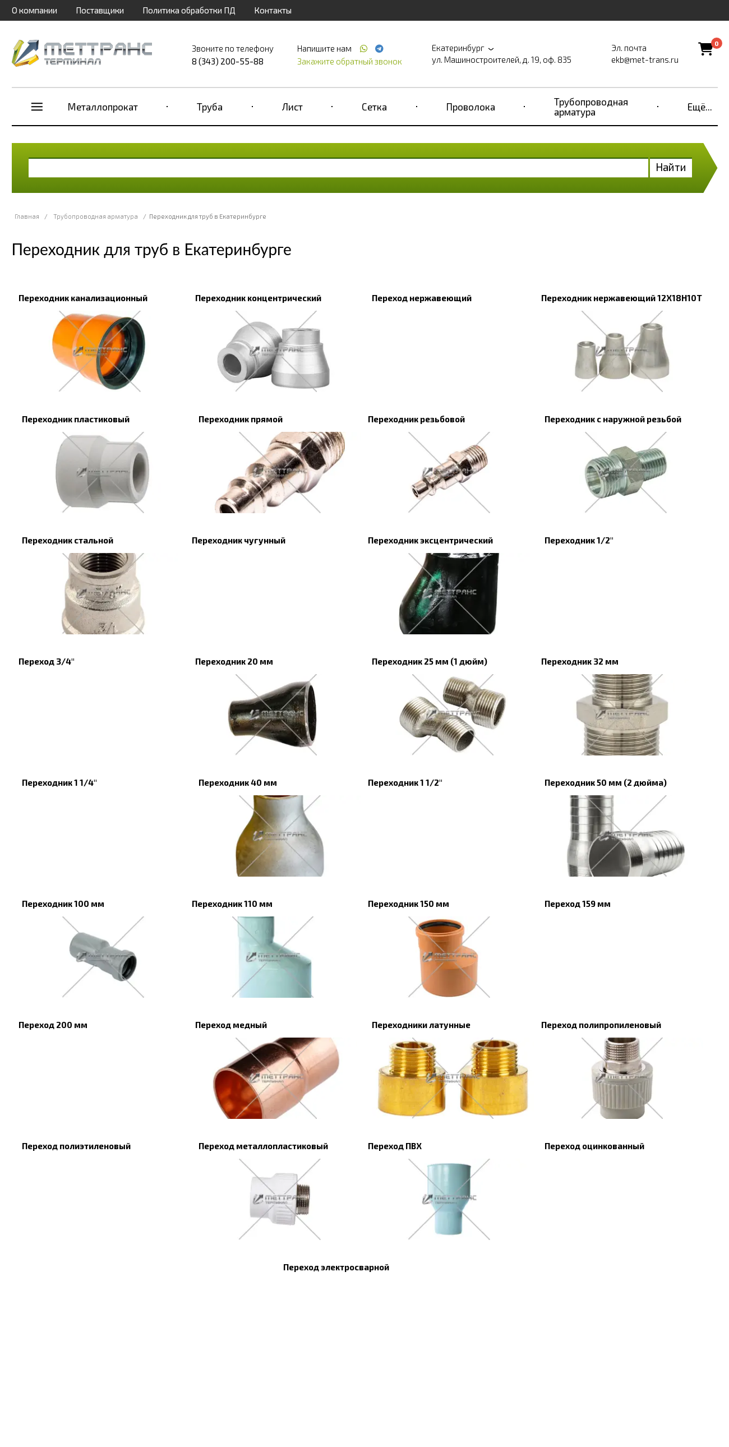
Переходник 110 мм (232, 903)
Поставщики (100, 10)
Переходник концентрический (258, 298)
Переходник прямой (241, 419)
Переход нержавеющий (422, 298)
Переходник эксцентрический (430, 540)
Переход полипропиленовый (601, 1025)
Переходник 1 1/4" (59, 782)
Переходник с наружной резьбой (613, 419)
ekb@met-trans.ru (645, 59)
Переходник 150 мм (408, 903)
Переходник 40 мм (238, 782)
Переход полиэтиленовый (76, 1146)
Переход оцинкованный (594, 1146)
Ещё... (700, 107)
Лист (292, 107)
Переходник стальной (67, 540)
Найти (671, 166)
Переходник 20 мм (234, 661)
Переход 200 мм (53, 1025)
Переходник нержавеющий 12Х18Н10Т (621, 298)
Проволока (470, 107)
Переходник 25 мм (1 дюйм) (429, 661)
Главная (27, 216)
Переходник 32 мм (580, 661)
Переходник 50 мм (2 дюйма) (606, 782)
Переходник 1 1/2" (405, 782)
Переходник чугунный (238, 540)
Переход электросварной (336, 1267)
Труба (210, 107)
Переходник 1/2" (579, 540)
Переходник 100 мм (63, 903)
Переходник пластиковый (76, 419)
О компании (34, 10)
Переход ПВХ (395, 1146)
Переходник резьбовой (416, 419)
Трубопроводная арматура (591, 106)
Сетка (374, 107)
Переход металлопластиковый (263, 1146)
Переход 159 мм (578, 903)
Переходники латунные (421, 1025)
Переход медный (231, 1025)
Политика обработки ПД (189, 10)
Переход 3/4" (47, 661)
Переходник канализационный (83, 298)
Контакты (273, 10)
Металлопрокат (103, 107)
